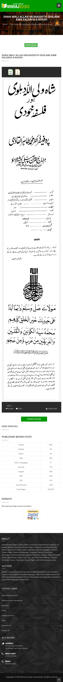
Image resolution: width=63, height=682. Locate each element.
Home (5, 24)
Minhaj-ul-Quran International (12, 600)
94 (51, 449)
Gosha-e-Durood (7, 615)
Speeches (5, 605)
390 (50, 472)
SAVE (19, 409)
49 (51, 454)
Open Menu (59, 5)
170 (50, 467)
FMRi (3, 620)
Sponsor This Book (34, 419)
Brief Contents (31, 45)
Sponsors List (7, 625)
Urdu (21, 458)
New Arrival (10, 426)
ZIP (21, 480)
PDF (21, 476)
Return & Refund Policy (10, 595)
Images (21, 472)
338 (50, 476)
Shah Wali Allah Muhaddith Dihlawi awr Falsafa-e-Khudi (31, 24)
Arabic (21, 454)
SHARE (10, 409)
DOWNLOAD (51, 409)
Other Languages (21, 463)
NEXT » (9, 406)
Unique (21, 445)
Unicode (21, 467)
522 (50, 458)
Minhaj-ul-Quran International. (32, 677)
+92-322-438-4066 (11, 656)
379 (50, 480)
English (21, 449)
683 (50, 445)
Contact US (6, 630)
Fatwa (4, 610)
